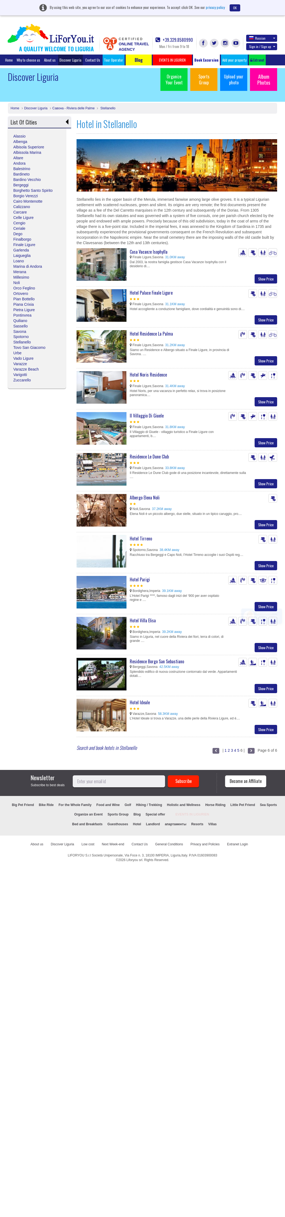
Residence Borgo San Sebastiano (157, 661)
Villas (212, 824)
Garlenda (21, 250)
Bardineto (21, 174)
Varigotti (20, 374)
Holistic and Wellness (183, 805)
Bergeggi (20, 185)
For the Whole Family (75, 805)
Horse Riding (215, 805)
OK (235, 7)
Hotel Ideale (140, 702)
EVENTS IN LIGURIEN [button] (172, 60)
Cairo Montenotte (27, 201)
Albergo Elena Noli (145, 497)
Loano (18, 261)
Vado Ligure (23, 358)
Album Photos (263, 79)
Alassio (19, 136)
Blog (137, 814)
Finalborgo (22, 239)
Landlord (153, 824)
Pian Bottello (24, 299)
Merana (19, 272)
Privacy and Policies (205, 844)
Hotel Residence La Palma (151, 333)
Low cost (87, 844)
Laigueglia (22, 255)
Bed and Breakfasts (87, 824)
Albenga (20, 141)
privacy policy (215, 7)
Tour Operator (113, 60)
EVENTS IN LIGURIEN (192, 814)
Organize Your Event (174, 79)
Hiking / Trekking (149, 805)
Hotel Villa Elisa (143, 620)
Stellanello (107, 108)
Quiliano (20, 320)
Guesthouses (117, 824)
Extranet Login (237, 844)
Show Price (266, 279)
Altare (18, 158)
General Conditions (169, 844)
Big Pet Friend (23, 805)
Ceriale (19, 228)
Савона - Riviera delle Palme (73, 108)
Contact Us (92, 60)
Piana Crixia (23, 304)
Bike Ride (46, 805)
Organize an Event (88, 814)
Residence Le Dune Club (149, 456)
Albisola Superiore (28, 147)
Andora (19, 163)
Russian (262, 38)
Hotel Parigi (140, 579)
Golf (128, 805)
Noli (16, 283)
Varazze (20, 364)
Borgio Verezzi (25, 196)
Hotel (137, 824)
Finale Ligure (24, 245)
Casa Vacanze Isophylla (148, 252)
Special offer (155, 814)
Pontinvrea (22, 315)
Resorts (197, 824)
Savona (19, 331)
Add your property (234, 60)
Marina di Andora (27, 266)
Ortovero (20, 293)
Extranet (257, 60)
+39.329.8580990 (174, 40)
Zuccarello (22, 380)
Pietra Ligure (24, 310)
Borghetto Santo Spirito (33, 190)
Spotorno (21, 336)
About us (50, 60)
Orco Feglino (24, 288)
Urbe (17, 353)
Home (9, 60)
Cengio (19, 223)
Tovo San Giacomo (29, 347)
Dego (17, 234)
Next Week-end (113, 844)
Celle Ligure (23, 217)
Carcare (20, 212)
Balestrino (21, 169)
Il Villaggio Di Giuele (147, 415)
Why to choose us (28, 60)
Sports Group (204, 79)
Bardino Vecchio (27, 179)
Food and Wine (108, 805)
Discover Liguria (70, 60)
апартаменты (175, 824)
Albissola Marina (27, 152)
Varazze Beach (26, 369)
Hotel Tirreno (141, 538)
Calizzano (21, 207)
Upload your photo (233, 79)
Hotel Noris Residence (148, 374)
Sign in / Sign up (262, 46)
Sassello (20, 326)
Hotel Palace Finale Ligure (151, 292)
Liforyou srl (134, 860)
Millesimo (21, 277)
